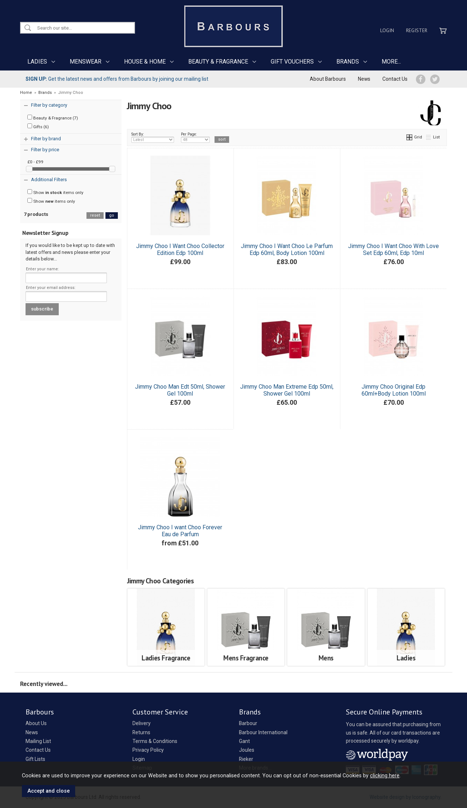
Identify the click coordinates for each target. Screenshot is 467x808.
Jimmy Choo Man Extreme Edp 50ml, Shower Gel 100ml (286, 390)
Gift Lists (35, 759)
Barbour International (263, 732)
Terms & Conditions (154, 741)
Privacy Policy (148, 750)
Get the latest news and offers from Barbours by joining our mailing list (117, 79)
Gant (244, 741)
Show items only (55, 192)
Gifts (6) (38, 126)
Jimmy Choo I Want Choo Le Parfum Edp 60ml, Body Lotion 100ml (287, 249)
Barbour (248, 723)
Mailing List (38, 741)
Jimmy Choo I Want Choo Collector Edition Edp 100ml (180, 249)
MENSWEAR (85, 61)
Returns (141, 732)
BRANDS (347, 61)
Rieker (246, 759)
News (364, 79)
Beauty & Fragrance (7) (52, 118)
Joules (246, 750)
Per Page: (195, 137)
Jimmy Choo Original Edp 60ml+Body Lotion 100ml (394, 390)
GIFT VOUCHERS (292, 61)
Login (387, 30)
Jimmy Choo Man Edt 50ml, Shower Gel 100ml (180, 390)
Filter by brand (46, 138)
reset (95, 215)
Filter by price (45, 149)
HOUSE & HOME (145, 61)
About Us (36, 723)
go (111, 215)
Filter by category (49, 105)
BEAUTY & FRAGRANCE (218, 61)
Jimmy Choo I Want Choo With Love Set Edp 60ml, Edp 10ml (393, 249)
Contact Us (395, 79)
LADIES (37, 61)
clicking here (385, 775)
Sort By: (152, 137)
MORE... (391, 61)
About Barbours (328, 79)
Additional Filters (49, 179)
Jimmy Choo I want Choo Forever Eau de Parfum (180, 531)
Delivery (141, 723)
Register (416, 30)
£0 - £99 (35, 161)
